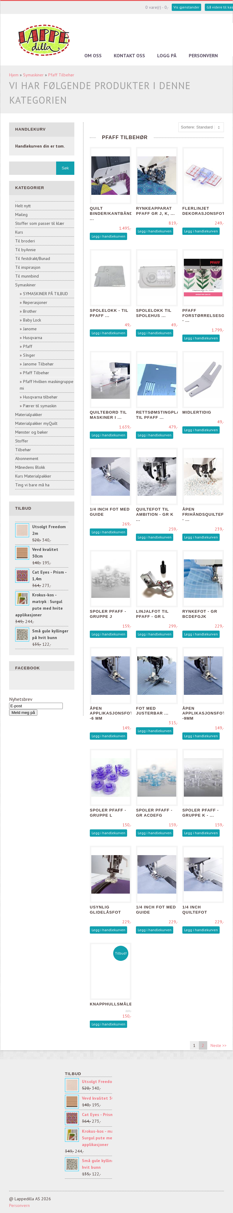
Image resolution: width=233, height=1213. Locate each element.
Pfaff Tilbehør (61, 75)
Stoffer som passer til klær (39, 223)
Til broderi (25, 241)
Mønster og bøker (31, 432)
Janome (30, 329)
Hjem (14, 75)
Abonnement (26, 458)
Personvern (203, 55)
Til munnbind (27, 276)
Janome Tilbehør (38, 364)
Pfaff (27, 346)
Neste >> (219, 1045)
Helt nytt (23, 205)
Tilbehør (23, 449)
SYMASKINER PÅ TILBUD (45, 293)
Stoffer (21, 441)
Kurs (19, 232)
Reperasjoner (35, 302)
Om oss (93, 55)
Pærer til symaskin (39, 405)
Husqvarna (32, 337)
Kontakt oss (129, 55)
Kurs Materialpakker (33, 476)
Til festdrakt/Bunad (32, 258)
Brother (30, 311)
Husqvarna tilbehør (40, 397)
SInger (29, 355)
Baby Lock (32, 320)
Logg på (167, 55)
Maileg (21, 214)
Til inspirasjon (27, 267)
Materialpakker (28, 414)
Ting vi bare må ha (32, 485)
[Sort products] (201, 127)
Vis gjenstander (186, 7)
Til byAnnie (25, 249)
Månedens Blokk (30, 467)
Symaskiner (33, 75)
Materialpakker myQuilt (36, 423)
